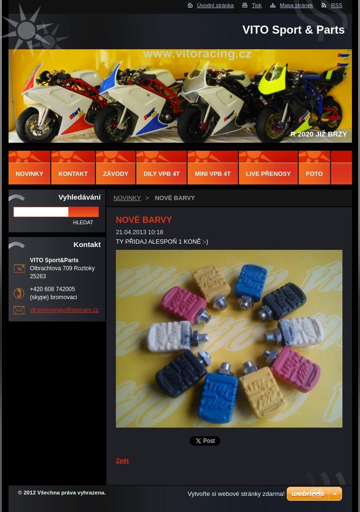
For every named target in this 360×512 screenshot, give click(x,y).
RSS (336, 5)
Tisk (257, 5)
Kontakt (73, 173)
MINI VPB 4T (212, 173)
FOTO (314, 173)
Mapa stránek (296, 5)
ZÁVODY (115, 173)
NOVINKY (127, 197)
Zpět (122, 460)
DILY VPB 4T (161, 173)
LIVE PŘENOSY (268, 173)
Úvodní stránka (215, 5)
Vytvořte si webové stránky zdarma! (236, 493)
